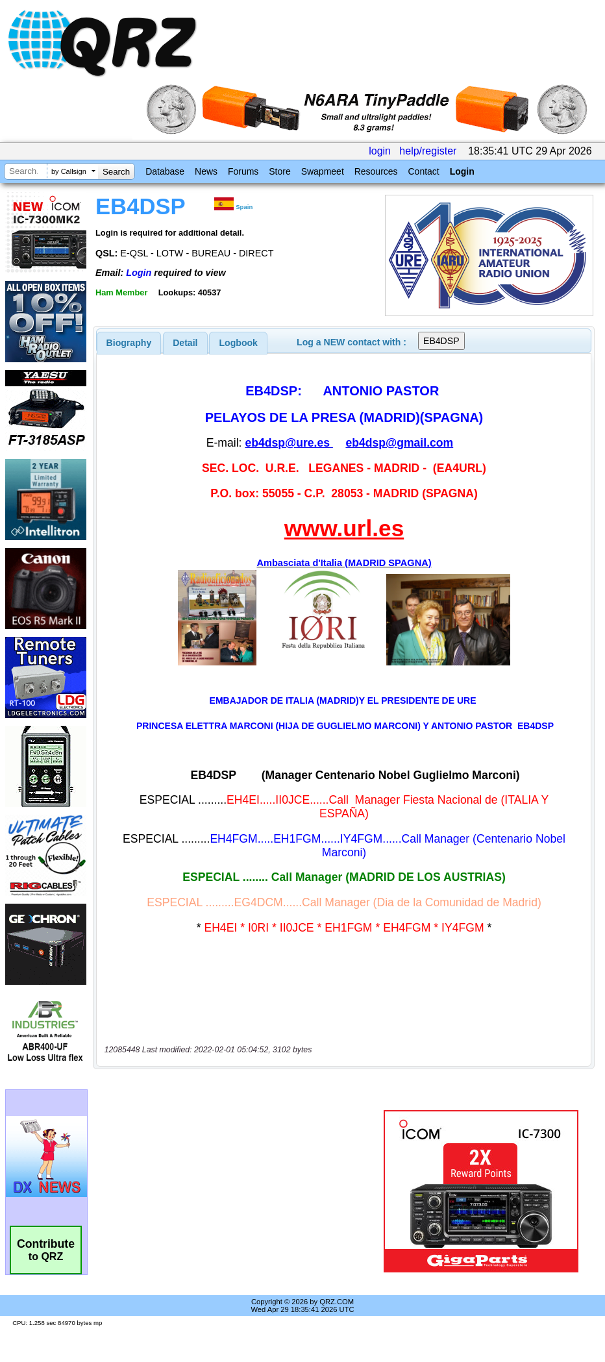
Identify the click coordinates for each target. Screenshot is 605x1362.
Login (462, 171)
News (206, 171)
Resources (376, 171)
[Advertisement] (241, 1191)
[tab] (129, 343)
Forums (243, 171)
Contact (423, 171)
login (380, 150)
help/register (427, 150)
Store (279, 171)
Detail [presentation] (185, 343)
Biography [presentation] (129, 343)
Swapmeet (322, 171)
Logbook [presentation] (238, 343)
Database (164, 171)
